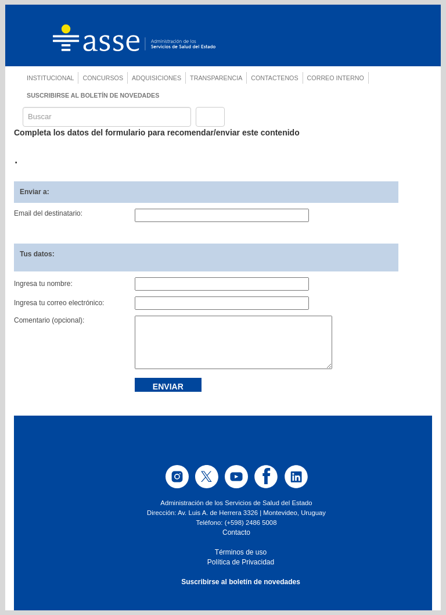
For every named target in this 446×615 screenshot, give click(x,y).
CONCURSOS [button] (102, 77)
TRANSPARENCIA (216, 77)
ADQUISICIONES (156, 77)
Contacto (236, 532)
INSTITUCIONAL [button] (50, 77)
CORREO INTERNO (335, 77)
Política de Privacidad (240, 562)
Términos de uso (241, 552)
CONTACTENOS (274, 77)
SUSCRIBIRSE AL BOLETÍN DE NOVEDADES (93, 95)
